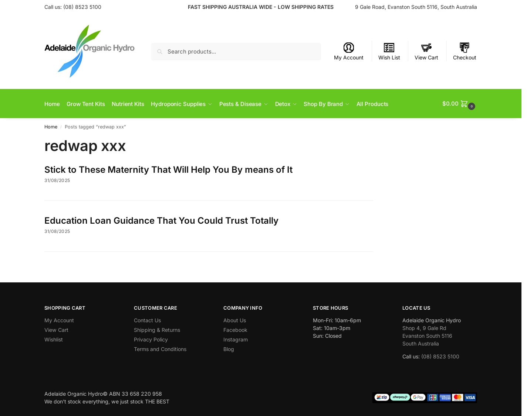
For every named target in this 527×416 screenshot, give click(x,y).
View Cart (426, 51)
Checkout (464, 51)
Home (50, 126)
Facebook (235, 329)
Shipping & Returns (157, 329)
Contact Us (147, 319)
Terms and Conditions (160, 348)
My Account (349, 51)
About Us (234, 319)
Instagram (235, 339)
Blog (228, 348)
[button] (459, 103)
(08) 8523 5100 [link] (440, 356)
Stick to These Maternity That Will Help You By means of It (168, 169)
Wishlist (53, 339)
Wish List (389, 51)
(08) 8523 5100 (82, 7)
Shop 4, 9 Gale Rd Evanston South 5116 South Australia (427, 335)
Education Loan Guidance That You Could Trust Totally (161, 219)
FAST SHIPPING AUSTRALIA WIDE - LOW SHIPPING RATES (261, 7)
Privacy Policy (151, 339)
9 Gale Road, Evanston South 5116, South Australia (416, 7)
